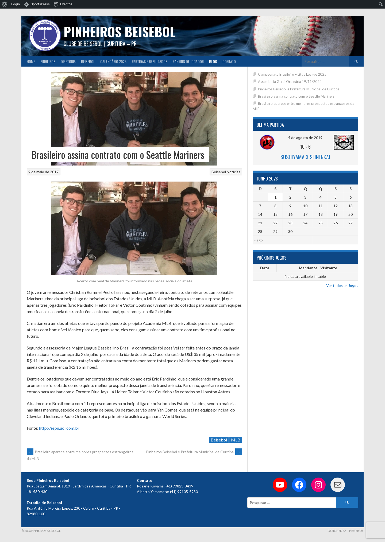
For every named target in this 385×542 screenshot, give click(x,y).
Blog (213, 61)
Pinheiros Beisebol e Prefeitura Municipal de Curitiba (194, 451)
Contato (229, 61)
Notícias (233, 172)
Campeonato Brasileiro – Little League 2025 (292, 74)
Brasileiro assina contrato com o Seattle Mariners (296, 96)
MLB (235, 439)
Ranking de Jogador (188, 61)
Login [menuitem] (15, 4)
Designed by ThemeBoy (346, 530)
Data (264, 268)
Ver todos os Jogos (342, 285)
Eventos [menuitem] (63, 4)
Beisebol (88, 61)
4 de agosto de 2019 (305, 137)
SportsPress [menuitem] (40, 4)
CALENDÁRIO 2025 (113, 61)
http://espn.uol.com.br (59, 427)
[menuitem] (4, 4)
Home (31, 61)
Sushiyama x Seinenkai (305, 157)
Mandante (308, 268)
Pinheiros (47, 61)
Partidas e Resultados (149, 61)
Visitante (328, 268)
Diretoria (68, 61)
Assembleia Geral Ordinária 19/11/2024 (290, 81)
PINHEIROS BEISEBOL (119, 31)
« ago (258, 240)
